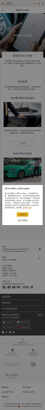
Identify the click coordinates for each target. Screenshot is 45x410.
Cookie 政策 (27, 208)
